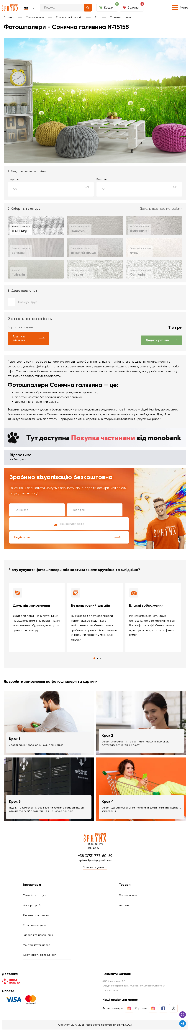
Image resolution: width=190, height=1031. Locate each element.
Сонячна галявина (121, 17)
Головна (9, 17)
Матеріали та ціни (34, 895)
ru (33, 7)
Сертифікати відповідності (39, 956)
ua (26, 7)
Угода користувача (35, 925)
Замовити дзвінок (95, 867)
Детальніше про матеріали (161, 208)
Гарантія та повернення (38, 936)
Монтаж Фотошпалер (36, 946)
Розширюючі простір (69, 17)
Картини (124, 905)
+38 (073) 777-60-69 (95, 855)
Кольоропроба (32, 905)
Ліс (96, 17)
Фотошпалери (35, 17)
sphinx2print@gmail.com (95, 860)
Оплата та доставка (36, 915)
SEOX (128, 1026)
